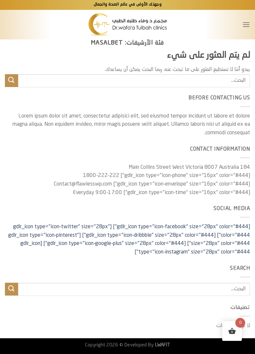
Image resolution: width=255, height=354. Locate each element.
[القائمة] (246, 24)
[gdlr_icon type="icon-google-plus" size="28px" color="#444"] (114, 243)
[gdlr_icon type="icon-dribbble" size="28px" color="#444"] (149, 235)
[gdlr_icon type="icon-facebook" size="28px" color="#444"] (181, 227)
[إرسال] (11, 80)
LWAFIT (162, 345)
